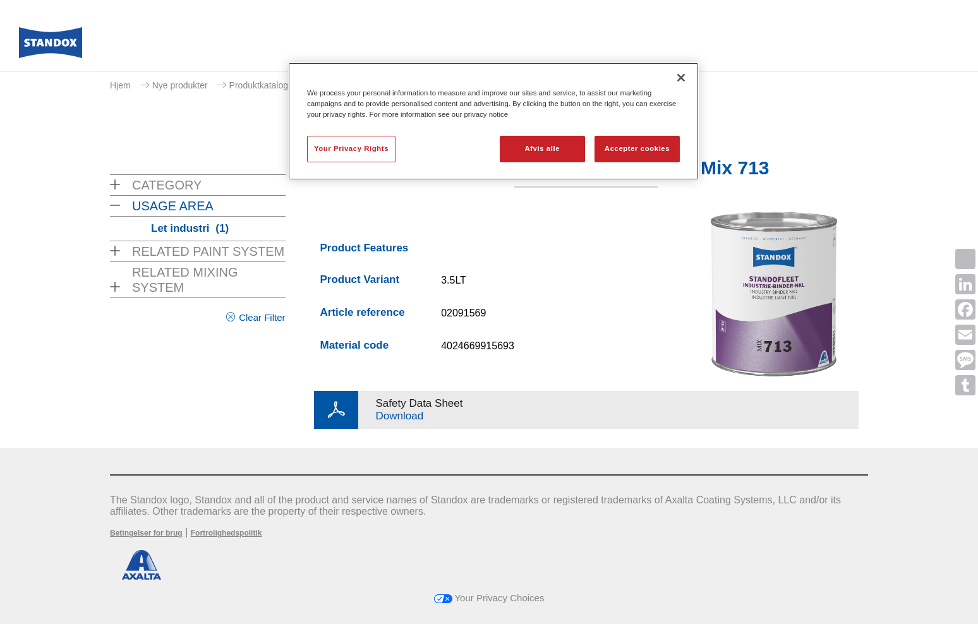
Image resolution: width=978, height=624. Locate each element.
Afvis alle (542, 148)
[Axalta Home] (50, 46)
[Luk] (681, 78)
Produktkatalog (258, 85)
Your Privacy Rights (351, 148)
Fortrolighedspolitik (226, 533)
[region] (493, 121)
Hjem (120, 85)
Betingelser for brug (146, 533)
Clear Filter (262, 317)
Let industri (190, 228)
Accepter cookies (637, 148)
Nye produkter (180, 85)
